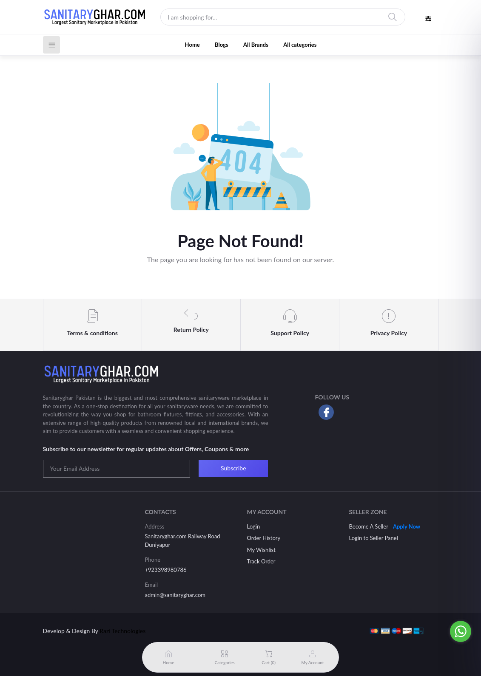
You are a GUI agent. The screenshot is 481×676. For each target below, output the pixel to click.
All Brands (255, 44)
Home (192, 44)
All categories (299, 44)
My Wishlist (261, 549)
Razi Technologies (122, 630)
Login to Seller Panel (373, 538)
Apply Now (406, 526)
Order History (264, 538)
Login (253, 526)
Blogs (221, 44)
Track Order (261, 561)
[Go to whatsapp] (460, 631)
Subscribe (233, 468)
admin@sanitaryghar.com (175, 594)
